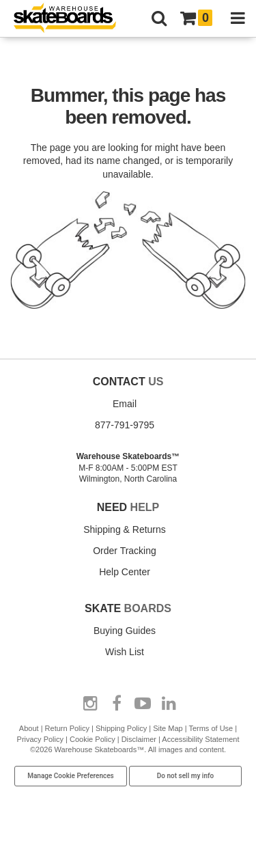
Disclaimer (139, 739)
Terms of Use (210, 728)
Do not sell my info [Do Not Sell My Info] (185, 776)
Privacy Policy (40, 739)
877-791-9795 (124, 424)
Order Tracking (124, 550)
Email (125, 403)
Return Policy (67, 728)
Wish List (124, 651)
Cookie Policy (92, 739)
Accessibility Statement (200, 739)
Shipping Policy (121, 728)
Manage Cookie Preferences (70, 776)
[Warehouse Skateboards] (72, 18)
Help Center (124, 571)
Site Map (167, 728)
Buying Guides (125, 630)
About (29, 728)
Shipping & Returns (124, 529)
